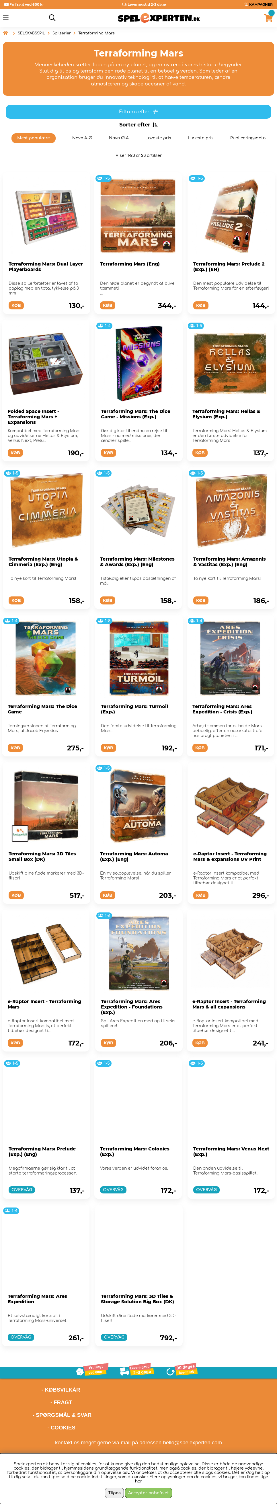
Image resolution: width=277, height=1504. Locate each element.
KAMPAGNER (261, 4)
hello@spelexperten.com (192, 1442)
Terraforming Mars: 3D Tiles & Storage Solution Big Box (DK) (137, 1299)
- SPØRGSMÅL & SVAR (62, 1415)
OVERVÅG (21, 1190)
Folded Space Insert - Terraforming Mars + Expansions (33, 417)
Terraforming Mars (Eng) (130, 264)
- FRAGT (61, 1402)
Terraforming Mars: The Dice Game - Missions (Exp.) (135, 414)
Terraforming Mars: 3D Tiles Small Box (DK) (42, 856)
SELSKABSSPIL (31, 33)
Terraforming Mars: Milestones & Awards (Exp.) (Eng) (137, 561)
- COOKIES (61, 1428)
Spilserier (61, 33)
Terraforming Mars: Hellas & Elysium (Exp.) (226, 414)
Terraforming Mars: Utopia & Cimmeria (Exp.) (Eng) (43, 561)
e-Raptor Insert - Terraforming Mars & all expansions (229, 1004)
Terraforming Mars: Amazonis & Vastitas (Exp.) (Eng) (229, 561)
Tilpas (114, 1493)
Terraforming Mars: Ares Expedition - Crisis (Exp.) (222, 709)
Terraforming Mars (96, 33)
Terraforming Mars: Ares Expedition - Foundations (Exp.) (132, 1007)
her (138, 1481)
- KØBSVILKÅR (41, 1390)
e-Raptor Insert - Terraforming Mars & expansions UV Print (230, 856)
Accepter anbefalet (148, 1493)
